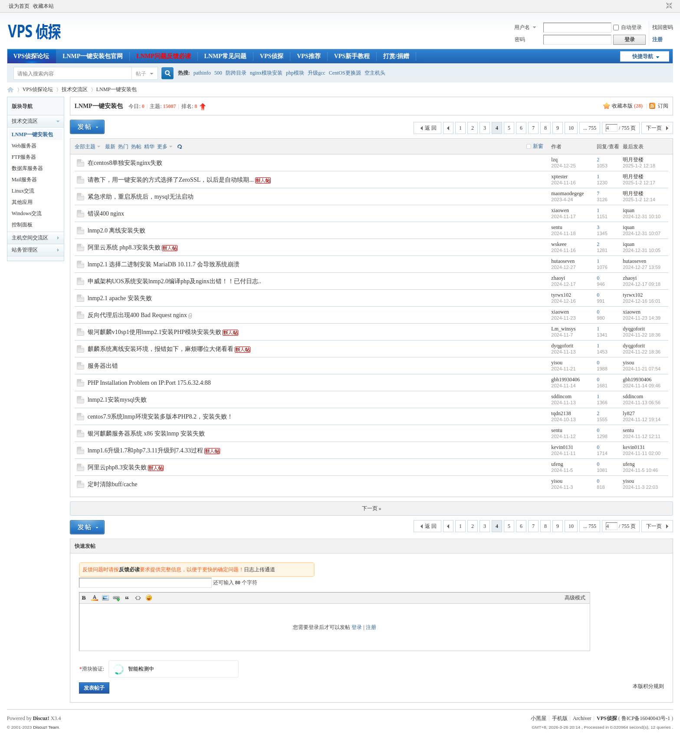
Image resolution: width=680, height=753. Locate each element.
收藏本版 (627, 106)
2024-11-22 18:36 (641, 334)
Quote (127, 597)
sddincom (561, 396)
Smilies (149, 597)
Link (116, 597)
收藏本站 (43, 6)
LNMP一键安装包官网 (92, 56)
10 (571, 128)
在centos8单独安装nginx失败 (125, 163)
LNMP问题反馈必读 (163, 56)
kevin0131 (562, 447)
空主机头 (375, 73)
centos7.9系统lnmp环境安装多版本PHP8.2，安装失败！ (160, 416)
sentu (556, 227)
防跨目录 (236, 73)
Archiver (582, 718)
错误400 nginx (106, 213)
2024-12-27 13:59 (641, 267)
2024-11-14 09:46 (641, 385)
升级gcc (316, 73)
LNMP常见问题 (225, 56)
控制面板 (22, 225)
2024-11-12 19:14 (641, 419)
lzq (554, 160)
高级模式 (575, 598)
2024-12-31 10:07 (641, 233)
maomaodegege (567, 193)
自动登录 (627, 27)
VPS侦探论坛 (31, 56)
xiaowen (560, 210)
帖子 (141, 74)
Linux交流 (23, 191)
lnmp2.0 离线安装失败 (117, 230)
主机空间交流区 (30, 238)
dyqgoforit (634, 329)
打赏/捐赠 (396, 56)
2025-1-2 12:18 (639, 165)
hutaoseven (563, 261)
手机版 (560, 718)
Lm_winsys (563, 329)
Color (94, 597)
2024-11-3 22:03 (640, 487)
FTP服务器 (24, 157)
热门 (123, 147)
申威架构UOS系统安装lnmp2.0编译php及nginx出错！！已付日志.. (174, 281)
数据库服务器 (27, 168)
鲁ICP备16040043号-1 (645, 718)
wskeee (558, 244)
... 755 (589, 128)
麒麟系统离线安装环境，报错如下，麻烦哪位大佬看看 (160, 349)
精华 (149, 147)
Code (138, 597)
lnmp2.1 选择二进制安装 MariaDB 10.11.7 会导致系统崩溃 (164, 264)
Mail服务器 (24, 180)
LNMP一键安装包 (116, 89)
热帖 (136, 147)
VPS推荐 (308, 56)
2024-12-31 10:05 (641, 250)
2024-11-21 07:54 (641, 368)
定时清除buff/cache (113, 484)
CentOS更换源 (345, 73)
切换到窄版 (668, 6)
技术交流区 (75, 89)
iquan (628, 210)
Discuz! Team (46, 727)
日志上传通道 (259, 569)
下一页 (654, 128)
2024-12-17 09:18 (641, 284)
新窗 (538, 146)
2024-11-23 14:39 (641, 318)
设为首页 (19, 6)
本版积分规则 (648, 686)
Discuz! (41, 718)
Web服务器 (24, 146)
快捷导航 (642, 56)
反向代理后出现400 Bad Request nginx (137, 315)
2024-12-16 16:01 (641, 301)
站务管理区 (25, 250)
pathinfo (202, 73)
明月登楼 (633, 160)
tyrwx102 (561, 295)
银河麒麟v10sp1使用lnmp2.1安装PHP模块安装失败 (154, 332)
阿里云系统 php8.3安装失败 (124, 247)
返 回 (431, 128)
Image (105, 597)
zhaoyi (558, 278)
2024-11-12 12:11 (641, 436)
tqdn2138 (561, 413)
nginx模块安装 (266, 73)
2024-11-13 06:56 (641, 402)
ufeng (557, 464)
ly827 (628, 413)
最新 (110, 147)
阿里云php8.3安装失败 (117, 467)
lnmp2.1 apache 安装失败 (120, 298)
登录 (356, 627)
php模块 (295, 73)
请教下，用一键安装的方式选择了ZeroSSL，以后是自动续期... (171, 180)
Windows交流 (27, 213)
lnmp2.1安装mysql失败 (117, 399)
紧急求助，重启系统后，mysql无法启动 (141, 196)
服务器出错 (103, 366)
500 (218, 73)
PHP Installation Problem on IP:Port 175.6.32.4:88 (149, 383)
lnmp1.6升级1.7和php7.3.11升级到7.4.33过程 (145, 450)
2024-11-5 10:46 (640, 470)
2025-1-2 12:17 (639, 182)
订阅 (663, 106)
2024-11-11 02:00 (641, 453)
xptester (559, 177)
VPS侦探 (271, 56)
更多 (162, 147)
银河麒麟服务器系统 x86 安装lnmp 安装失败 (146, 433)
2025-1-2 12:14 (639, 199)
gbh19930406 (565, 379)
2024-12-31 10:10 (641, 216)
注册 (657, 39)
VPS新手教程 (352, 56)
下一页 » (371, 508)
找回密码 (662, 27)
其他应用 (22, 202)
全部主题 (85, 147)
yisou (556, 363)
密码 (520, 39)
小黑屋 (538, 718)
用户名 (522, 27)
